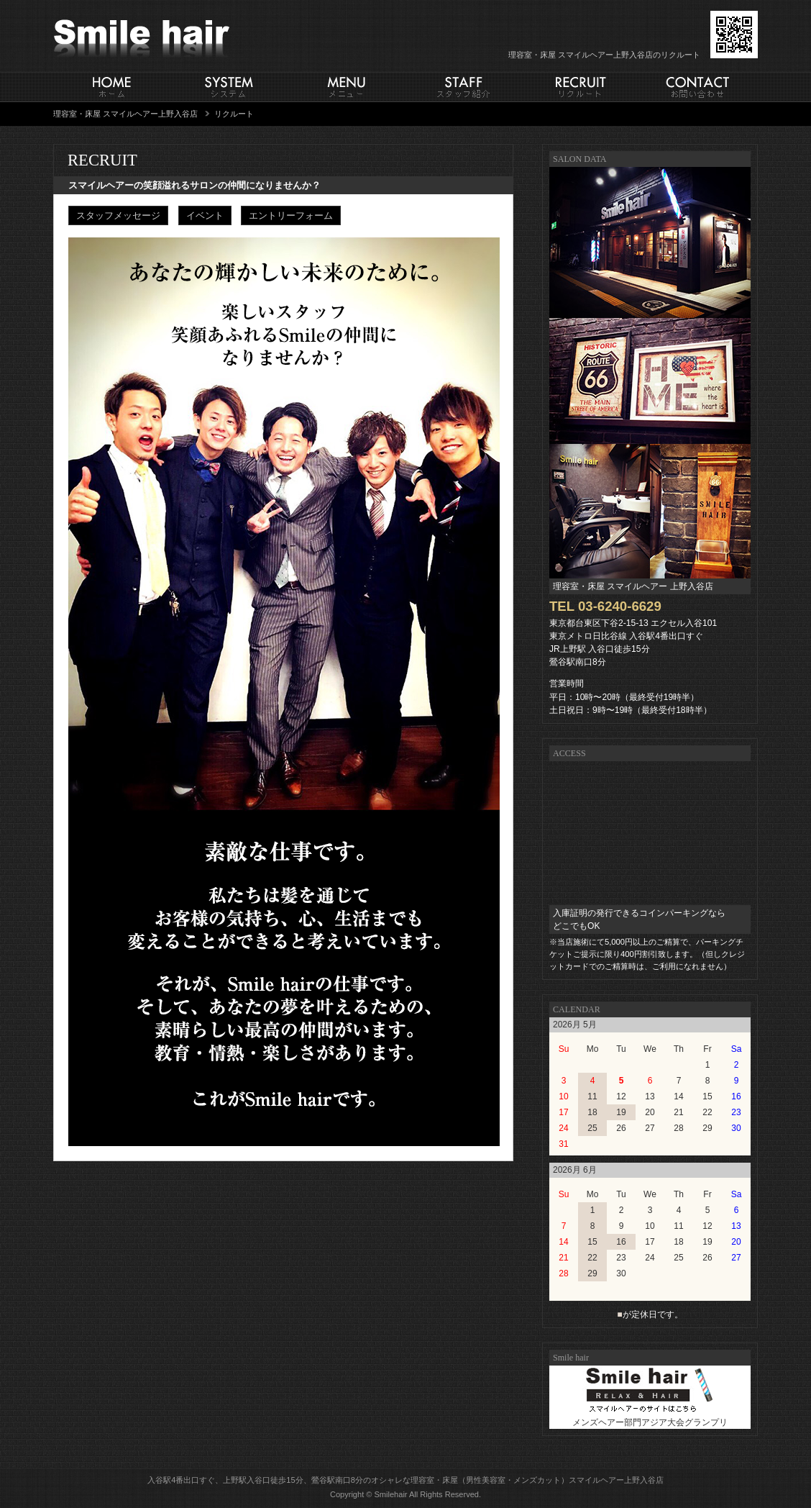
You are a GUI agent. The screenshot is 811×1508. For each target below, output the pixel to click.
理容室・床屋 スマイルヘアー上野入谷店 (125, 113)
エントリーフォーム (291, 215)
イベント (205, 215)
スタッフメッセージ (118, 215)
